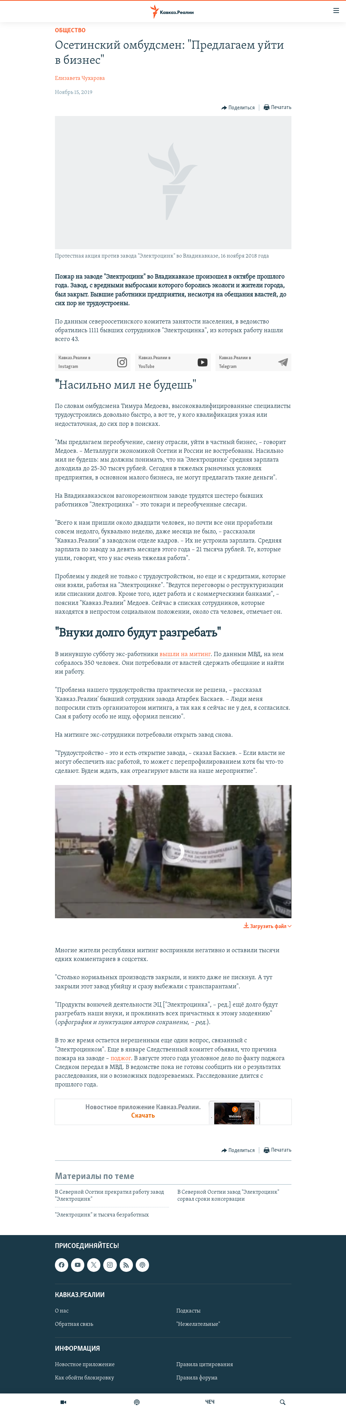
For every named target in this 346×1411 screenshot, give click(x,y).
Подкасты (188, 1311)
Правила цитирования (204, 1365)
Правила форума (197, 1378)
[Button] (238, 108)
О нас (62, 1311)
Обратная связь (74, 1324)
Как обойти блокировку (84, 1378)
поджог (121, 1058)
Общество (70, 30)
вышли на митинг (185, 654)
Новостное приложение (85, 1365)
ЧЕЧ (209, 1402)
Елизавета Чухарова (80, 78)
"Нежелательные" (198, 1324)
